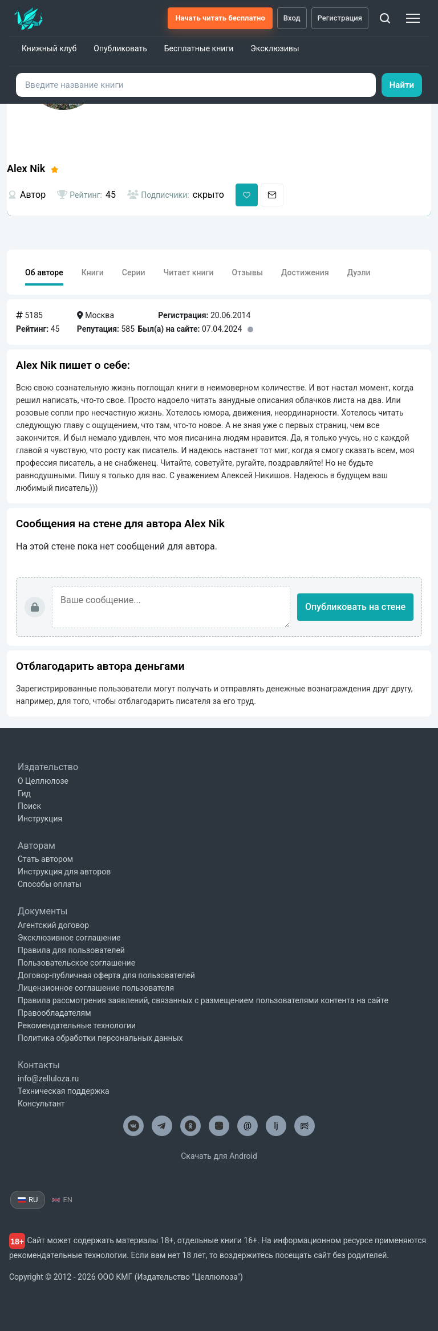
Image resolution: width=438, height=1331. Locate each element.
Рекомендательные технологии (77, 1025)
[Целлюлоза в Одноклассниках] (190, 1126)
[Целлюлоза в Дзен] (219, 1126)
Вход (292, 18)
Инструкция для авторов (64, 871)
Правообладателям (54, 1012)
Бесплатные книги (199, 48)
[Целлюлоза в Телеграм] (162, 1126)
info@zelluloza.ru (48, 1078)
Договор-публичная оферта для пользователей (106, 975)
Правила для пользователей (71, 950)
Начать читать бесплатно (220, 18)
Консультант (41, 1103)
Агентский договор (53, 925)
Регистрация (340, 18)
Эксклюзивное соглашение (69, 937)
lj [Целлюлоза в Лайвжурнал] (276, 1125)
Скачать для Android (219, 1156)
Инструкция (40, 818)
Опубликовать (120, 48)
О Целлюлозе (43, 780)
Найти (402, 85)
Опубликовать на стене (355, 606)
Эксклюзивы (274, 48)
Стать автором (45, 859)
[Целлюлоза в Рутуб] (304, 1126)
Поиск (29, 806)
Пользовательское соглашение (76, 962)
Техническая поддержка (64, 1091)
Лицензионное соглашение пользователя (96, 987)
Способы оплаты (50, 884)
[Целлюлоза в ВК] (133, 1126)
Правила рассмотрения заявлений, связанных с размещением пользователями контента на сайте (203, 1000)
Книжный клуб (49, 48)
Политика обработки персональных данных (100, 1038)
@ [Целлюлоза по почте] (248, 1125)
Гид (24, 793)
